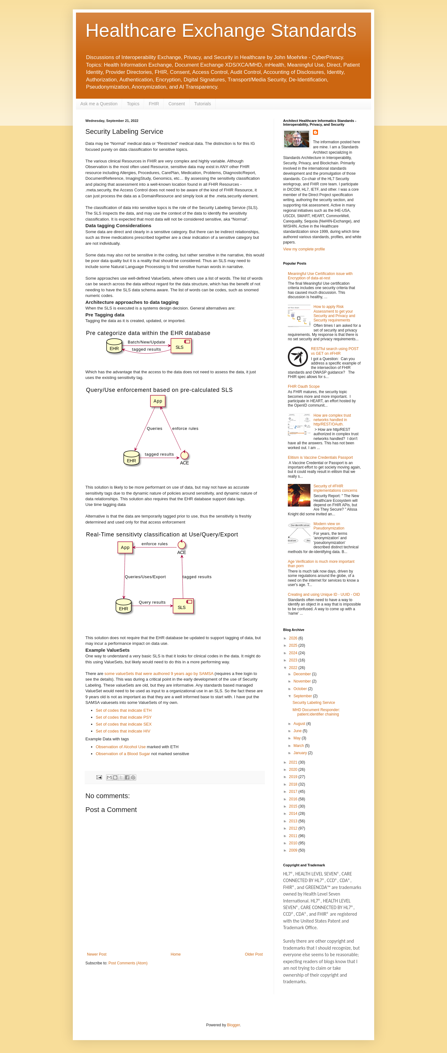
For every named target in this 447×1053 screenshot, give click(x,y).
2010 (294, 843)
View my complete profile (304, 249)
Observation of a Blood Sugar (123, 753)
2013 (294, 821)
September (303, 696)
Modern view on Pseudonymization (329, 526)
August (300, 723)
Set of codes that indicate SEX (124, 724)
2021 (294, 762)
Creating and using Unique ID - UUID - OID (324, 594)
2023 (294, 660)
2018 (294, 784)
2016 (294, 799)
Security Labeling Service (314, 702)
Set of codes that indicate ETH (124, 710)
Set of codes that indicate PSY (124, 717)
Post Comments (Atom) (128, 963)
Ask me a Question (98, 103)
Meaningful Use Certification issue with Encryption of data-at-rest (320, 275)
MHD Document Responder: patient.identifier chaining (316, 712)
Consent (177, 103)
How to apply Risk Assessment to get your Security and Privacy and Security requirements (334, 313)
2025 (294, 645)
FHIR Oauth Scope (304, 386)
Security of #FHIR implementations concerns (335, 488)
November (303, 681)
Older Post (254, 954)
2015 (294, 806)
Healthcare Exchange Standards (221, 30)
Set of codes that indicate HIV (123, 731)
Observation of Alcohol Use (121, 746)
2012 (294, 828)
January (301, 753)
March (299, 745)
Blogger (233, 1025)
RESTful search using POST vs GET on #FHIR (335, 351)
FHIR (154, 103)
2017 (294, 791)
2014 (294, 813)
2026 (294, 638)
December (303, 674)
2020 (294, 769)
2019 (294, 777)
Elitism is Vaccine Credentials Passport (320, 457)
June (298, 731)
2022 (294, 668)
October (301, 689)
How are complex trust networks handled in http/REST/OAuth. (332, 420)
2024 (294, 653)
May (298, 738)
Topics (133, 103)
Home (176, 954)
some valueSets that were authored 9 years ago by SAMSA (159, 673)
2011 (294, 836)
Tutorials (202, 103)
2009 (294, 850)
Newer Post (96, 954)
